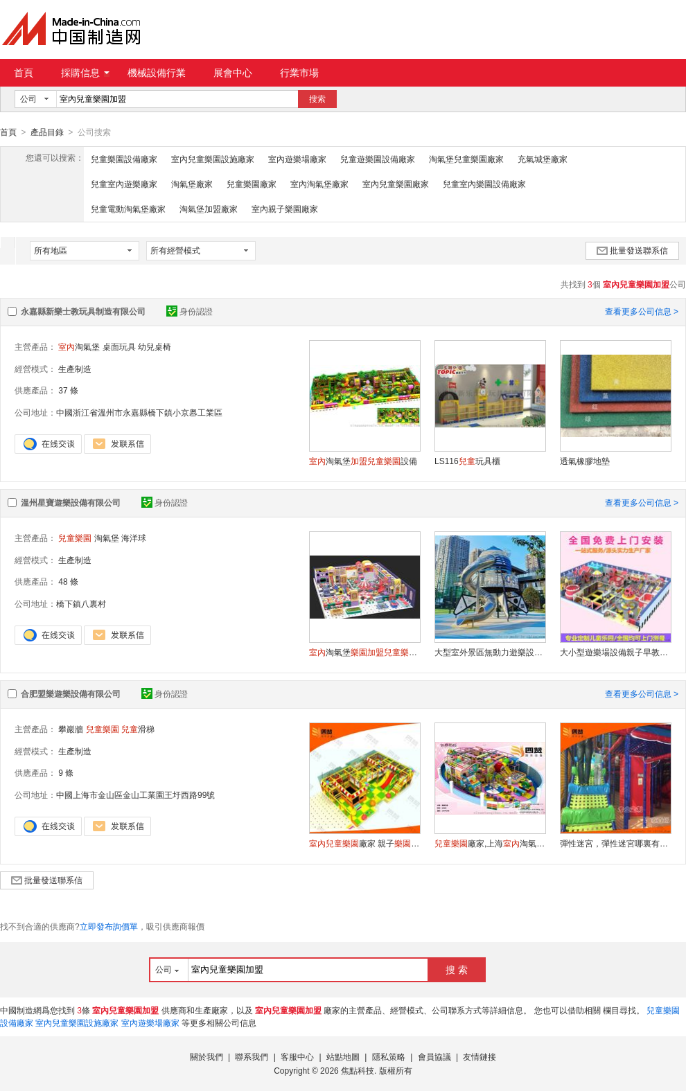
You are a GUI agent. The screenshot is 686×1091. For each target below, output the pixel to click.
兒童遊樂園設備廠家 (377, 158)
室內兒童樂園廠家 (395, 183)
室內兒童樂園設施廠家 (212, 158)
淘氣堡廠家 (192, 183)
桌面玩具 (119, 346)
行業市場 (299, 72)
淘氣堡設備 (363, 460)
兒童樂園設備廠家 (124, 158)
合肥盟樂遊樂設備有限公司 (71, 693)
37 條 (68, 390)
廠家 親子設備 (364, 843)
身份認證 (189, 311)
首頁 (23, 72)
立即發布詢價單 (109, 926)
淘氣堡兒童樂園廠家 (466, 158)
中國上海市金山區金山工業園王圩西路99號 (135, 794)
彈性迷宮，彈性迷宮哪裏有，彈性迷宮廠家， (615, 843)
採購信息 (85, 72)
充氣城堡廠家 (543, 158)
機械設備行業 (156, 72)
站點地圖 (343, 1056)
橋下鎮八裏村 (81, 603)
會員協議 (434, 1056)
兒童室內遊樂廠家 (124, 183)
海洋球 (133, 537)
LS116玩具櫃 (467, 460)
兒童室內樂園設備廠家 (484, 183)
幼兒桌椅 (154, 346)
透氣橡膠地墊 (585, 460)
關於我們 (206, 1056)
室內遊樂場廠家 (297, 158)
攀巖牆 (70, 729)
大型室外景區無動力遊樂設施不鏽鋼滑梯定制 (489, 652)
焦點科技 (357, 1070)
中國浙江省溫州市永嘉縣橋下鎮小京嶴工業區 (139, 412)
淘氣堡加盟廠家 (208, 208)
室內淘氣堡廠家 (319, 183)
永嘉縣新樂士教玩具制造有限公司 (83, 311)
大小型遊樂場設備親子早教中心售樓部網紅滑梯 (615, 652)
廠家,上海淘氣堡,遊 (489, 843)
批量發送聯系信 (632, 250)
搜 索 (457, 969)
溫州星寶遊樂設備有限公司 (71, 502)
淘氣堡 (79, 346)
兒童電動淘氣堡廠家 (128, 208)
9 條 (65, 772)
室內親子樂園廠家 (285, 208)
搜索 (317, 99)
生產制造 (74, 368)
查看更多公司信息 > (641, 311)
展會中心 (232, 72)
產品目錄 (47, 132)
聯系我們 (251, 1056)
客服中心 (297, 1056)
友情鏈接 (479, 1056)
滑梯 (138, 729)
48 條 (68, 581)
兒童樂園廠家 (251, 183)
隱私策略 (388, 1056)
